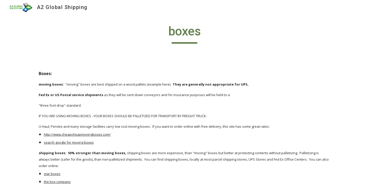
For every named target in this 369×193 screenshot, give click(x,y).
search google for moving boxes (69, 142)
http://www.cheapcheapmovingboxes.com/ (77, 134)
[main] (184, 34)
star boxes (52, 173)
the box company (57, 181)
